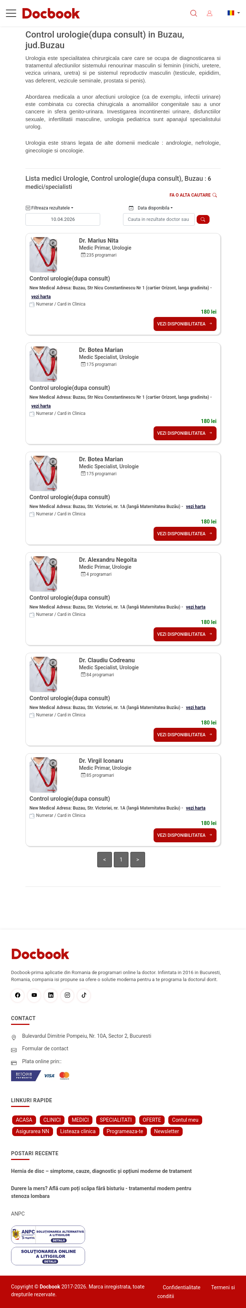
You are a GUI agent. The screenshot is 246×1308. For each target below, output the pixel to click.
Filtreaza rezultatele (48, 208)
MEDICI (80, 1120)
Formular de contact (45, 1048)
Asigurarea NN (32, 1131)
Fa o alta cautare (193, 195)
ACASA (24, 1120)
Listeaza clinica (78, 1131)
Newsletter (166, 1131)
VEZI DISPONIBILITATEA (185, 324)
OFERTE (152, 1120)
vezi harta (41, 296)
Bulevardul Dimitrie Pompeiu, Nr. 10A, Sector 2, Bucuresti (86, 1036)
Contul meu (185, 1120)
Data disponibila (149, 208)
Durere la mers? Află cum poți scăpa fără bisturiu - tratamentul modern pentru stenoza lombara (101, 1192)
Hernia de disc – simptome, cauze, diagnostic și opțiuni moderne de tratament (101, 1171)
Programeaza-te (125, 1131)
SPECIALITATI (116, 1120)
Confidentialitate (181, 1287)
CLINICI (52, 1120)
